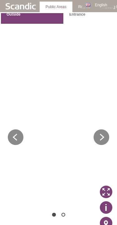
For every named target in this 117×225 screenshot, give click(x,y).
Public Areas (56, 7)
